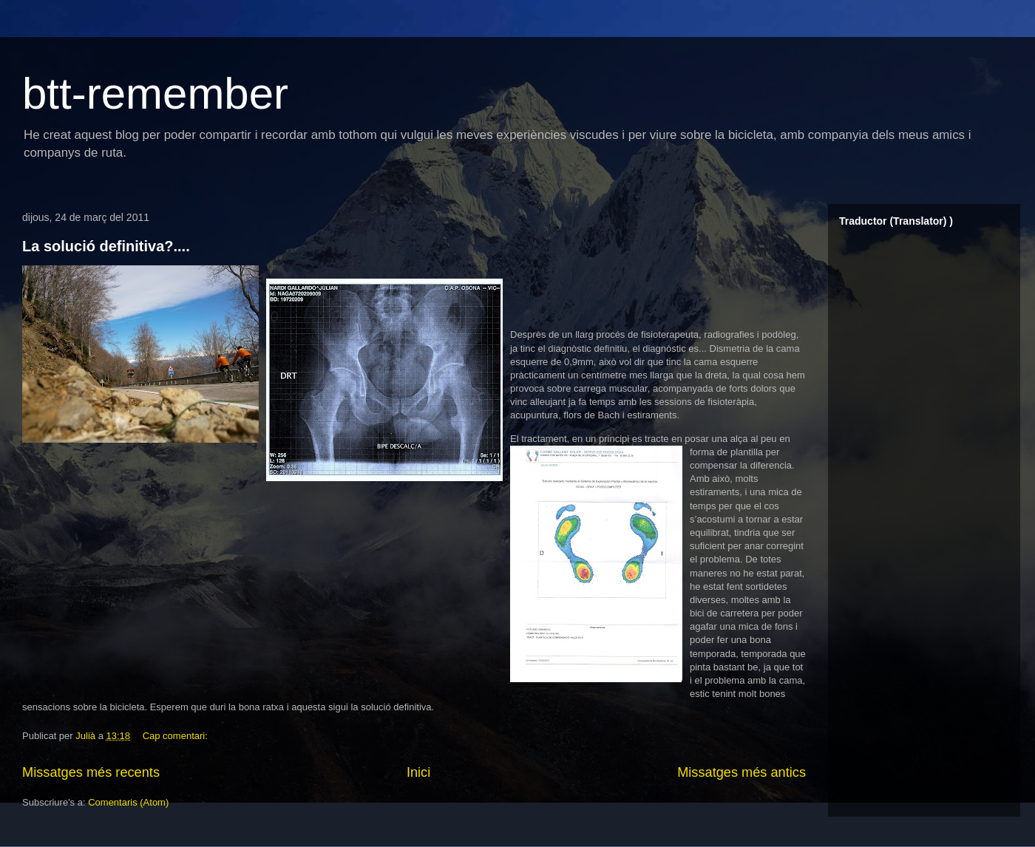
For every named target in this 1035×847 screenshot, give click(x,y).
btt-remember (155, 93)
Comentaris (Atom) (128, 802)
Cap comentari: (177, 735)
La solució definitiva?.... (106, 246)
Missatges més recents (91, 772)
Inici (418, 772)
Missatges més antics (741, 772)
